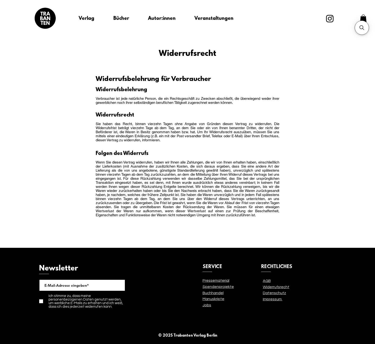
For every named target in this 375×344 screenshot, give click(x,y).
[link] (363, 18)
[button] (362, 28)
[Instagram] (330, 19)
